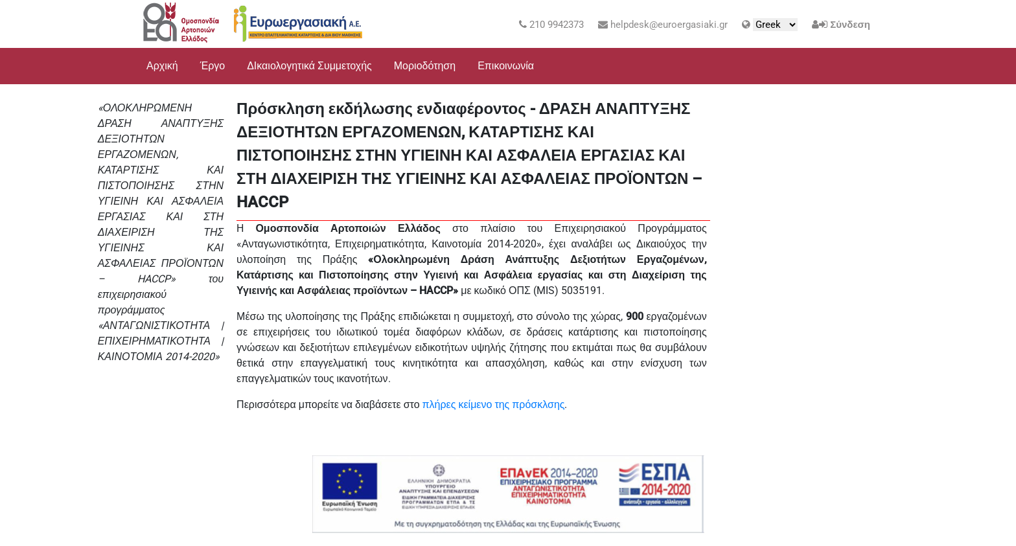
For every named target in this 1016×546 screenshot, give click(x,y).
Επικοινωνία (506, 66)
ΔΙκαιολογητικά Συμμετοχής (309, 66)
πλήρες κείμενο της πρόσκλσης (493, 404)
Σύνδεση (850, 24)
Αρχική (162, 66)
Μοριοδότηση (425, 66)
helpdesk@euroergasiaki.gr (663, 24)
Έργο (212, 66)
